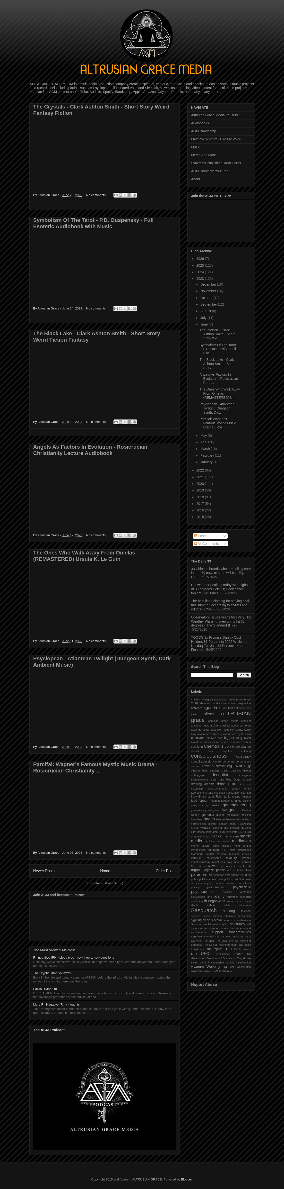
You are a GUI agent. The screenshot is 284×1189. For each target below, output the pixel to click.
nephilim (246, 862)
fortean (203, 800)
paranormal (201, 874)
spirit (225, 924)
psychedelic (242, 887)
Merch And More (203, 155)
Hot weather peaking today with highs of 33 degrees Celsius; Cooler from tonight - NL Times (219, 589)
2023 (200, 279)
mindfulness (198, 849)
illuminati (217, 827)
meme (195, 845)
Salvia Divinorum (45, 989)
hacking (246, 814)
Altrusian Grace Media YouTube (215, 115)
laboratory (212, 831)
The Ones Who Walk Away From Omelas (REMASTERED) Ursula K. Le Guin (84, 556)
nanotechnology (200, 862)
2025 (200, 265)
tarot (248, 936)
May (204, 435)
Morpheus (197, 854)
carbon (246, 742)
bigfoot (229, 738)
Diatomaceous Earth (204, 779)
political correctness (211, 879)
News (212, 866)
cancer (225, 742)
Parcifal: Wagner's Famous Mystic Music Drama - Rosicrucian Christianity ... (95, 767)
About (195, 179)
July (203, 318)
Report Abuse (204, 984)
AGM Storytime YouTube (210, 171)
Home (105, 871)
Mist (232, 849)
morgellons (244, 849)
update (238, 954)
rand (209, 896)
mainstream (231, 836)
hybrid (194, 827)
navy (229, 862)
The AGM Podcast (49, 1030)
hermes (220, 819)
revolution (197, 901)
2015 (200, 517)
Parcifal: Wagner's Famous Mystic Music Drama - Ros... (217, 423)
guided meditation (227, 814)
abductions (219, 703)
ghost (208, 810)
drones (234, 783)
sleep (206, 920)
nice (221, 866)
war (232, 966)
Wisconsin (222, 971)
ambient (246, 720)
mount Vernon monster (223, 854)
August (206, 311)
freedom (215, 800)
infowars (235, 827)
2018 (200, 497)
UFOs (206, 953)
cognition (227, 751)
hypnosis (205, 827)
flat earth (208, 796)
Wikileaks (208, 971)
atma (239, 729)
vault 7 (204, 962)
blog (239, 738)
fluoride (246, 796)
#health (195, 699)
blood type (197, 742)
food (194, 800)
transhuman (198, 949)
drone (221, 784)
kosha (201, 831)
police (194, 879)
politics (228, 879)
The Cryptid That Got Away (52, 973)
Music (195, 147)
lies (222, 832)
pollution (239, 879)
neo (236, 862)
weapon (196, 971)
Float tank (222, 796)
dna (229, 779)
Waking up (216, 966)
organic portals (214, 870)
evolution (219, 792)
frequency (227, 800)
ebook (247, 784)
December (208, 284)
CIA (227, 746)
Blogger (186, 1179)
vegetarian (217, 962)
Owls (248, 870)
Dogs (237, 779)
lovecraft (231, 831)
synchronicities (240, 932)
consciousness (209, 756)
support (217, 932)
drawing (196, 784)
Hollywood (244, 823)
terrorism (210, 940)
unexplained (222, 954)
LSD (241, 831)
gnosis (235, 810)
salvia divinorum (237, 905)
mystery (231, 858)
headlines (197, 819)
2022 (200, 470)
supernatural (243, 928)
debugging (197, 775)
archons (215, 725)
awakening (215, 734)
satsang (229, 911)
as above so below (239, 725)
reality (219, 896)
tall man (215, 936)
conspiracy (243, 756)
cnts (210, 751)
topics (247, 944)
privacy (195, 887)
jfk (242, 827)
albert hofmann (235, 708)
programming (216, 887)
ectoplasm (197, 788)
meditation (241, 841)
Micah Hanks (211, 845)
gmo (225, 810)
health (209, 819)
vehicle (230, 962)
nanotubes (218, 862)
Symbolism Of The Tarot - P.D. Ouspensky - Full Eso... (218, 349)
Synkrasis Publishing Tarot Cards (216, 163)
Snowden (197, 924)
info (226, 827)
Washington (244, 966)
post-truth (230, 883)
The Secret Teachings (216, 944)
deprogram (244, 775)
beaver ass (214, 737)
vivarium (197, 967)
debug (247, 770)
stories (204, 928)
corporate (228, 761)
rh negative (212, 901)
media (196, 841)
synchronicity (200, 936)
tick (241, 944)
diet (222, 779)
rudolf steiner (235, 901)
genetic (216, 805)
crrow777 (208, 766)
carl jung (197, 746)
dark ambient (210, 770)
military (226, 845)
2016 (200, 510)
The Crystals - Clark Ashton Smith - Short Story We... (216, 334)
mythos (246, 857)
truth (228, 948)
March (205, 449)
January (207, 462)
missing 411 (217, 850)
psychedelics (203, 891)
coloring (246, 751)
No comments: (96, 195)
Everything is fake (202, 792)
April (204, 442)
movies (246, 854)
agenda (210, 707)
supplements (199, 932)
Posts (200, 536)
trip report (214, 949)
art (224, 725)
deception (220, 774)
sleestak (217, 920)
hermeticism (198, 823)
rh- (224, 901)
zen (232, 971)
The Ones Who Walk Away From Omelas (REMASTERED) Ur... (219, 393)
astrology (229, 729)
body (208, 742)
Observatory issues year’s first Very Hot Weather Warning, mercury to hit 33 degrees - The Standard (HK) (221, 621)
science (246, 911)
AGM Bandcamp (203, 131)
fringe (238, 800)
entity (247, 788)
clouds (195, 751)
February (207, 455)
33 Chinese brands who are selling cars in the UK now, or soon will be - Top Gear (221, 573)
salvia (211, 905)
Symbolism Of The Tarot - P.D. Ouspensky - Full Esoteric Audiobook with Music (93, 223)
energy (236, 788)
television (197, 940)
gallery (247, 800)
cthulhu (195, 770)
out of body (235, 870)
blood (247, 737)
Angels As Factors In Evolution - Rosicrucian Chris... (218, 378)
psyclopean (198, 896)
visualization (243, 962)
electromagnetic (217, 788)
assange (196, 729)
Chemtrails (213, 746)
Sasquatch (204, 910)
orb (249, 866)
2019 (200, 490)
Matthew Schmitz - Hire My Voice (216, 139)
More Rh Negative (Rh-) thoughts (56, 1004)
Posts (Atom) (114, 883)
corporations (243, 761)
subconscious (226, 928)
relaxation (233, 896)
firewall (196, 796)
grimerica (207, 815)
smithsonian (243, 920)
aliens (209, 714)
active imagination (239, 703)
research (245, 896)
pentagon (218, 874)
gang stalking (200, 805)
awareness (229, 734)
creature (196, 766)
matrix (245, 836)
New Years (198, 866)
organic (196, 870)
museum (196, 857)
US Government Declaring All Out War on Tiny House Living (221, 958)
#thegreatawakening (214, 699)
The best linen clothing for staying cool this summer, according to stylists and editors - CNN (220, 605)
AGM (222, 708)
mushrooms (214, 857)
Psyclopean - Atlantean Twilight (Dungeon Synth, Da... (216, 408)
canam (216, 742)
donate (246, 779)
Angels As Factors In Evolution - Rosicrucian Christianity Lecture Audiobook (90, 450)
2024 (200, 272)
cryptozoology (238, 765)
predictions (244, 883)
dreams (209, 784)
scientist (217, 916)
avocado (203, 734)
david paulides (231, 770)
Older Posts (165, 871)
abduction (206, 703)
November (208, 291)
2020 (200, 484)
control (217, 761)
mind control (242, 845)
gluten (216, 810)
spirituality (237, 924)
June (204, 324)
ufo (194, 953)
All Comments (206, 543)
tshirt (237, 949)
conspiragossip (201, 761)
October (207, 298)
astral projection (212, 729)
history (212, 823)
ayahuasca (244, 734)
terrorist (222, 940)
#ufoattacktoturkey (240, 699)
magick (216, 836)
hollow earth (227, 823)
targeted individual (233, 936)
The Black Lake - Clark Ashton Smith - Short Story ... (216, 364)
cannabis (236, 742)
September (209, 304)
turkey (247, 949)
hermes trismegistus (238, 819)
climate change (240, 746)
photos (235, 874)
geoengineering (237, 805)
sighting (196, 920)
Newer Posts (44, 871)
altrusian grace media (223, 720)
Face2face (232, 792)
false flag (245, 792)
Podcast (245, 875)
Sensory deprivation (238, 916)
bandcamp (198, 738)
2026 (200, 259)
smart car (229, 920)
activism (196, 708)
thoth (234, 944)
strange (213, 928)
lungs (206, 836)
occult (241, 866)
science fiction (200, 916)
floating (236, 796)
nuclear (230, 866)
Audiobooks (200, 123)
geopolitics (197, 810)
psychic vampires (237, 891)
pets (227, 874)
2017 (200, 504)
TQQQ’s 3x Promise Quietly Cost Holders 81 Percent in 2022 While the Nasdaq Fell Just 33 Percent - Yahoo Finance (219, 643)
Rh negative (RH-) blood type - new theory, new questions (73, 957)
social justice (212, 924)
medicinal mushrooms (217, 841)
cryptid (220, 766)
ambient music (200, 725)
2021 (200, 477)
